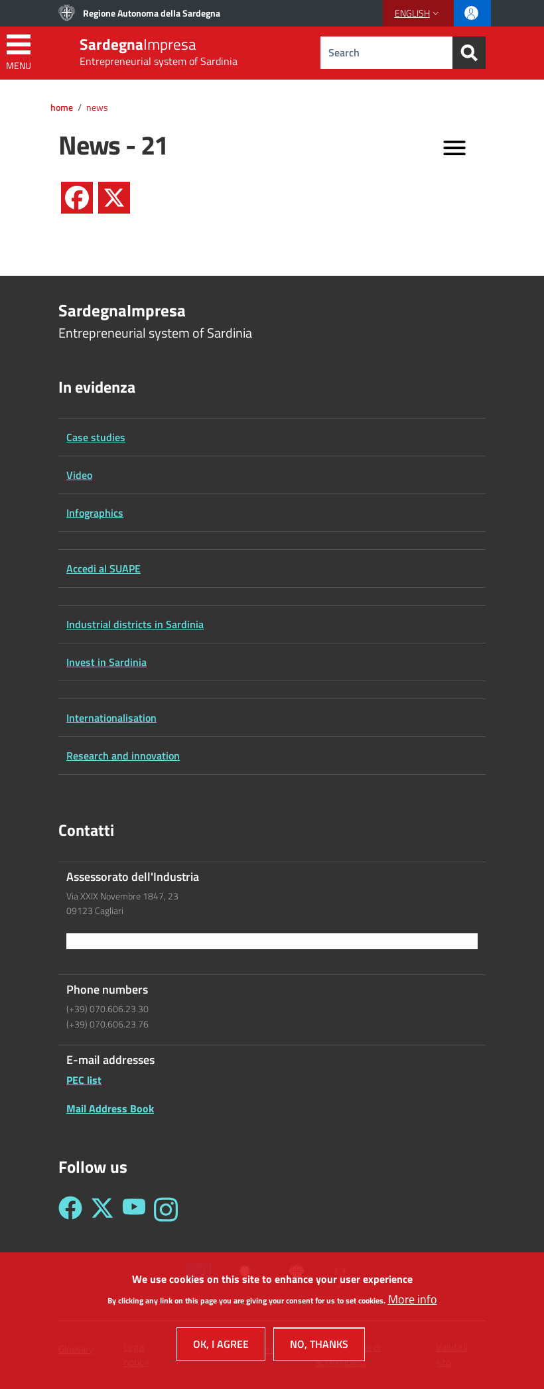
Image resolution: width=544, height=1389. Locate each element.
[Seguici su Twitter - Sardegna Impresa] (102, 1209)
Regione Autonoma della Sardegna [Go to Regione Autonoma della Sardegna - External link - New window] (151, 13)
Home (61, 107)
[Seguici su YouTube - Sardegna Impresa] (134, 1209)
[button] (418, 13)
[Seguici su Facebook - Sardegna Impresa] (70, 1209)
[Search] (469, 52)
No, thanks (319, 1351)
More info (412, 1306)
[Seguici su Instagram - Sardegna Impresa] (166, 1209)
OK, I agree (221, 1351)
